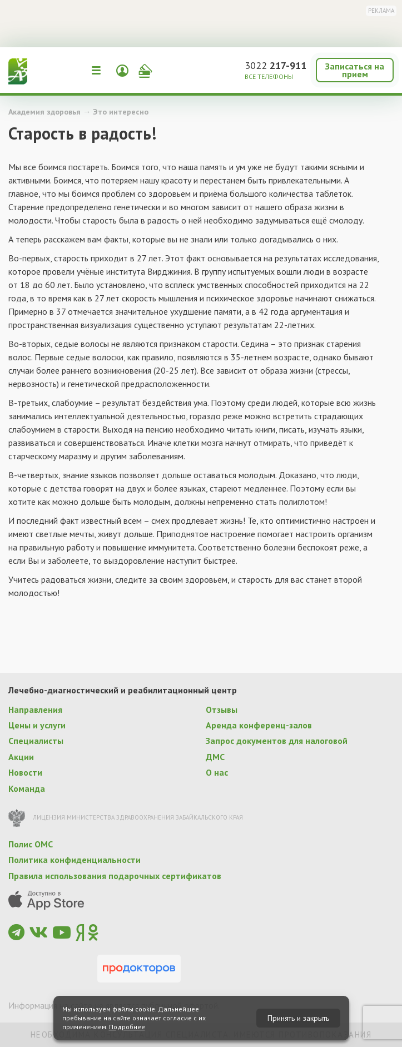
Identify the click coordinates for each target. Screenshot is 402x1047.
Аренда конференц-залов (259, 725)
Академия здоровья (44, 112)
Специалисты (35, 740)
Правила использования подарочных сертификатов (114, 875)
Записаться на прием (354, 70)
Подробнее (127, 1027)
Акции (21, 756)
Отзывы (221, 709)
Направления (35, 709)
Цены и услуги (37, 725)
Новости (25, 772)
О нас (217, 772)
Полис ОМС (30, 844)
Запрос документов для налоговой (277, 740)
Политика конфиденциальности (74, 859)
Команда (26, 788)
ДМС (215, 756)
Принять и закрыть (298, 1018)
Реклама (381, 10)
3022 (275, 65)
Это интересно (120, 112)
